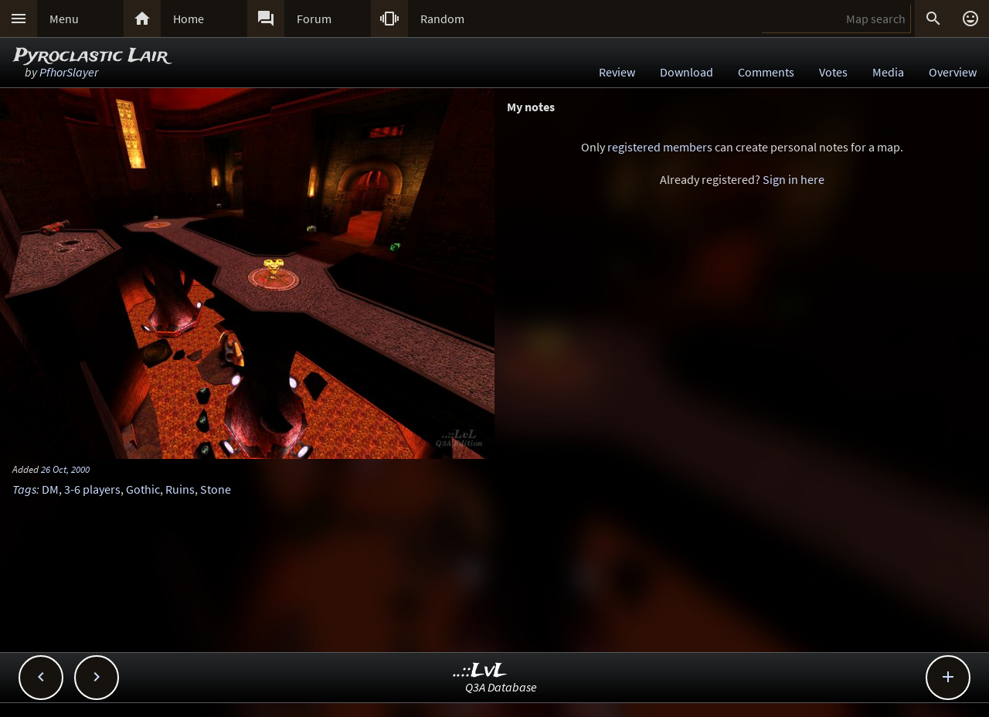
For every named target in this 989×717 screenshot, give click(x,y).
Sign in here (793, 179)
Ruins (180, 489)
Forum (314, 18)
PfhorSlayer (68, 72)
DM (50, 489)
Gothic (143, 489)
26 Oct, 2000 (65, 469)
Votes (833, 72)
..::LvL (480, 671)
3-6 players (92, 489)
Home (188, 18)
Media (888, 72)
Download (686, 72)
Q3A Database (501, 687)
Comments (766, 72)
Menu (64, 18)
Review (617, 72)
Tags (24, 489)
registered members (659, 147)
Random (442, 18)
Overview (953, 72)
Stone (215, 489)
